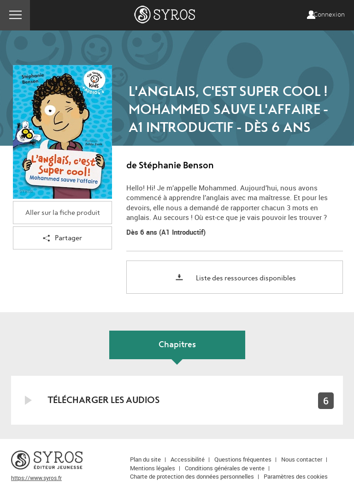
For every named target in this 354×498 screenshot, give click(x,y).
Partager (62, 238)
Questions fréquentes (242, 459)
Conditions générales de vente (225, 468)
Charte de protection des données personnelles (192, 476)
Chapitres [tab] (177, 345)
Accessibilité (188, 459)
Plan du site (145, 459)
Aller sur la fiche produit (62, 213)
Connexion (329, 14)
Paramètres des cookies (296, 476)
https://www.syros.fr (36, 477)
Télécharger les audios (103, 400)
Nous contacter (301, 459)
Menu (15, 15)
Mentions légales (152, 468)
